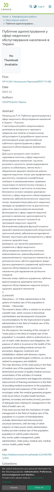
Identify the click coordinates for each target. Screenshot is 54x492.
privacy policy (37, 477)
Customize (6, 481)
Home (5, 16)
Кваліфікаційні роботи (24, 16)
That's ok (39, 487)
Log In (41, 6)
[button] (35, 6)
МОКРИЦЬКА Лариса (14, 102)
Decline (14, 487)
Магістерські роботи (17, 20)
